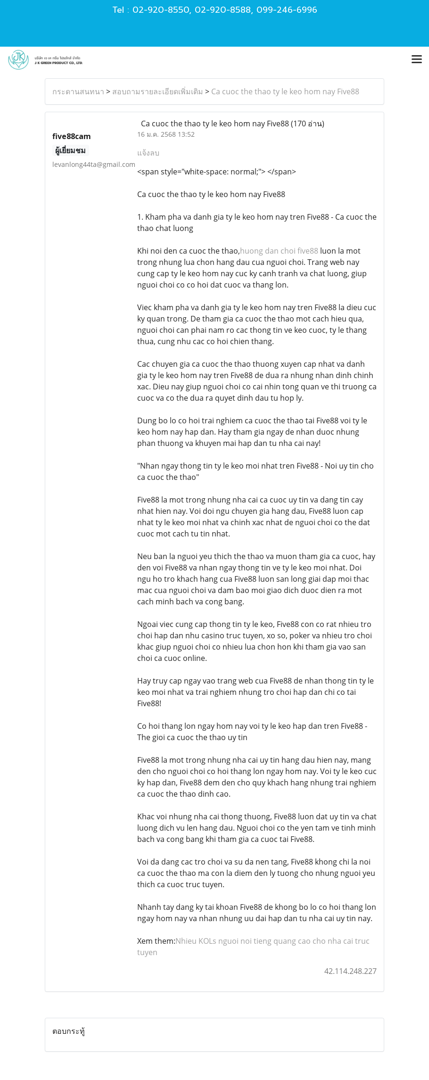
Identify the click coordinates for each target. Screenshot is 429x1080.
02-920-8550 (160, 9)
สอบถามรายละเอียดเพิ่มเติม (157, 91)
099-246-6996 (286, 9)
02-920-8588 (223, 9)
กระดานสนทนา (78, 91)
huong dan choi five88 (279, 251)
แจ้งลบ (148, 153)
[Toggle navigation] (416, 59)
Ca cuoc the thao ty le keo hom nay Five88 (285, 91)
